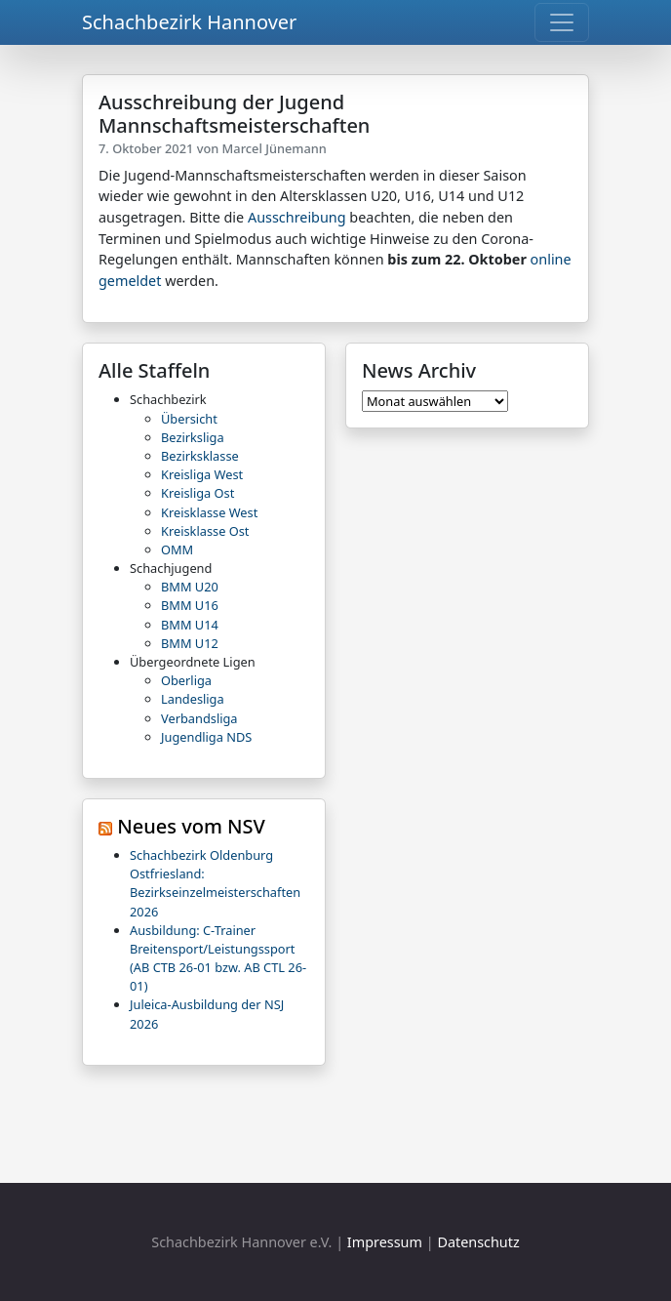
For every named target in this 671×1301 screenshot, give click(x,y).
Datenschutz (478, 1242)
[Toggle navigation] (561, 22)
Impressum (384, 1242)
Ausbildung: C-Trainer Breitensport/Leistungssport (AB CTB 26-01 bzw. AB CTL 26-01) (218, 958)
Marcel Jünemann (274, 148)
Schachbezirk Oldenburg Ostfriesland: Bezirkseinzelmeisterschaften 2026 (215, 883)
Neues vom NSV (191, 826)
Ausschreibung (297, 217)
